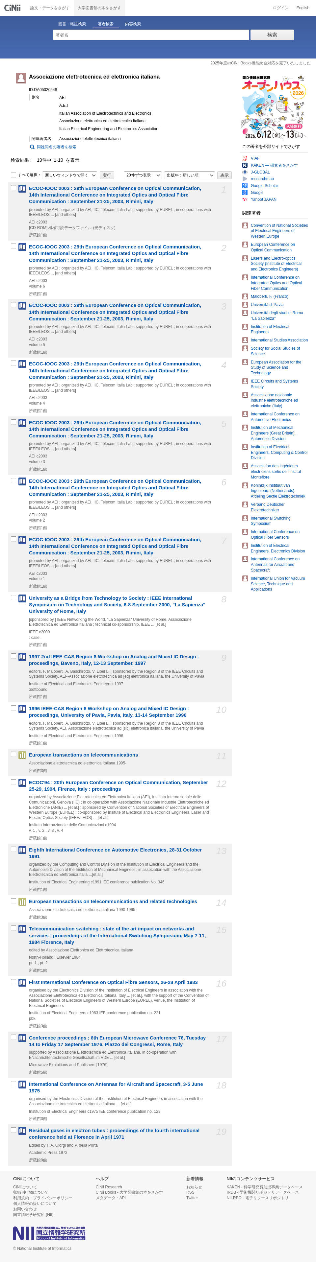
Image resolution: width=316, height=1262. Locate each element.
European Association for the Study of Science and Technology (276, 368)
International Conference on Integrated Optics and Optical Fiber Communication (276, 283)
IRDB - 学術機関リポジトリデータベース (263, 1192)
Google (257, 192)
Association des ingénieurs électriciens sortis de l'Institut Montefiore (276, 471)
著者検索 (106, 24)
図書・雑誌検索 (72, 24)
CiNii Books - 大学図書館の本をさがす (129, 1192)
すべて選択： (26, 175)
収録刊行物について (31, 1192)
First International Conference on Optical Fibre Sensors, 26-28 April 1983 (113, 982)
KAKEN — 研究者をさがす (274, 165)
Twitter (192, 1198)
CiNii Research (109, 1187)
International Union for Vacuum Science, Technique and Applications (278, 584)
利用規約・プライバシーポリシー (42, 1198)
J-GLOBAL (260, 172)
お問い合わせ (25, 1209)
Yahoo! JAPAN (263, 199)
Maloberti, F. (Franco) (269, 296)
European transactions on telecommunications (83, 755)
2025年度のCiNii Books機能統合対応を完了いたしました (260, 63)
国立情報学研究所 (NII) (33, 1214)
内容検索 (133, 24)
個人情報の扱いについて (35, 1203)
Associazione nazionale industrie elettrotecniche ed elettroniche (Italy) (274, 401)
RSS (190, 1192)
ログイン (281, 8)
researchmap (262, 178)
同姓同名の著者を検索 (56, 147)
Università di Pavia (267, 304)
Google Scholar (264, 185)
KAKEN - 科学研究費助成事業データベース (265, 1187)
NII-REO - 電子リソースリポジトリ (258, 1198)
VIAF (255, 158)
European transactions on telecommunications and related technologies (113, 901)
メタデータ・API (111, 1198)
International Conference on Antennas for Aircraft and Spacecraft (275, 565)
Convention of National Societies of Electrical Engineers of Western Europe (279, 231)
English (303, 8)
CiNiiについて (25, 1187)
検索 (272, 34)
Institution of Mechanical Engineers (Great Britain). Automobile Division (273, 433)
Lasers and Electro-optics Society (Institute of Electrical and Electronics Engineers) (276, 264)
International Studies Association (279, 340)
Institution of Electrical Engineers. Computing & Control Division (279, 452)
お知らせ (194, 1187)
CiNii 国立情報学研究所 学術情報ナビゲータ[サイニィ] (13, 8)
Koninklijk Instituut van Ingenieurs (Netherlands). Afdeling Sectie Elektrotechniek (278, 491)
